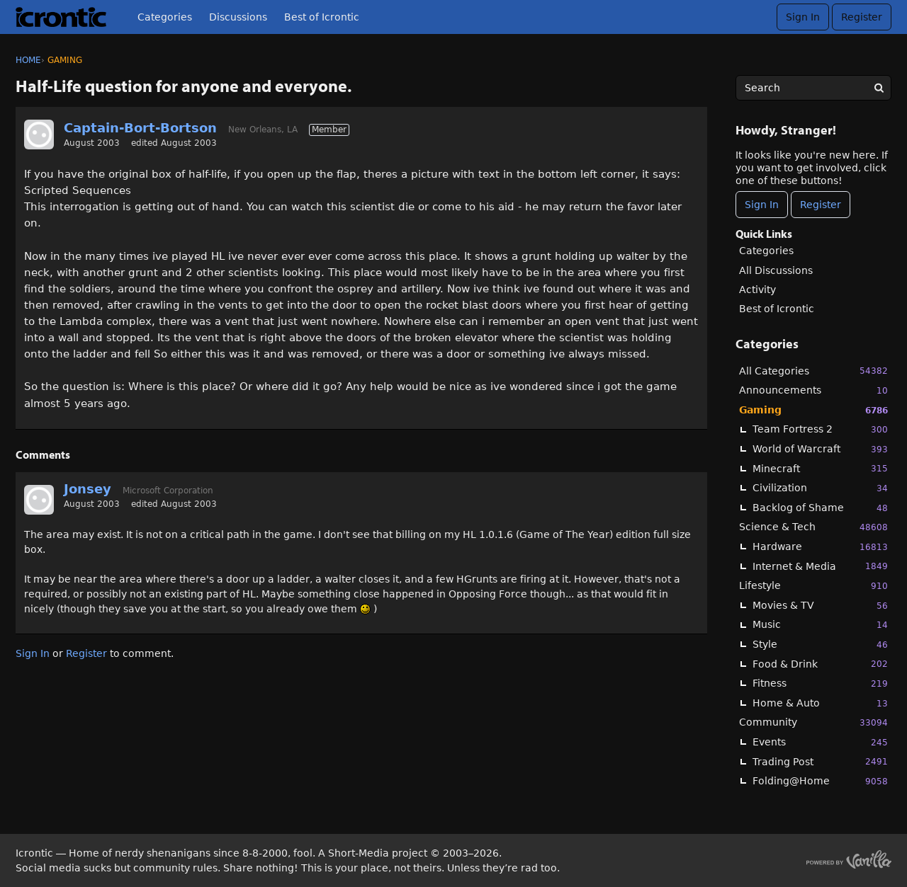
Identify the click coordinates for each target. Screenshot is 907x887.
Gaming (813, 410)
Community (813, 722)
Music (820, 624)
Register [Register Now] (820, 204)
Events (820, 742)
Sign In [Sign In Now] (762, 204)
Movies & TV (820, 605)
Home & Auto (820, 703)
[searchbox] (813, 88)
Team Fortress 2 (820, 429)
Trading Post (820, 761)
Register (861, 17)
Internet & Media (820, 566)
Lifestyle (813, 586)
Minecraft (820, 468)
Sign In (803, 17)
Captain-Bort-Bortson (140, 127)
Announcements (813, 390)
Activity (757, 289)
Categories (164, 17)
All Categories (813, 370)
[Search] (878, 88)
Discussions (238, 17)
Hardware (820, 547)
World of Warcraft (820, 449)
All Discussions (776, 270)
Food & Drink (820, 663)
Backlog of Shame (820, 508)
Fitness (820, 683)
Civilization (820, 488)
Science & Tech (813, 527)
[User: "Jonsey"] (39, 500)
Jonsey (87, 488)
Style (820, 644)
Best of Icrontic (321, 17)
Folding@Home (820, 781)
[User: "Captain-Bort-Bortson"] (39, 134)
